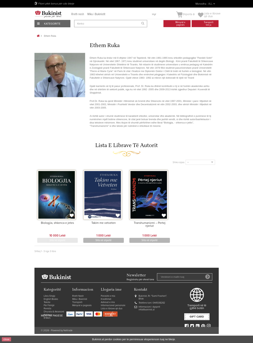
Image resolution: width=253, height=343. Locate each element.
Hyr (154, 14)
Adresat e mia (108, 302)
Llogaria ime (111, 290)
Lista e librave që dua (111, 308)
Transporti (77, 302)
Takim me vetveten (103, 222)
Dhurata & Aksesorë (54, 312)
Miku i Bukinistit (96, 14)
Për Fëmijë (49, 305)
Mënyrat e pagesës (82, 305)
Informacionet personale (113, 305)
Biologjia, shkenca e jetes (57, 222)
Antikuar (48, 315)
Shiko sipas (178, 162)
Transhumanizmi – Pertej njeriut (149, 224)
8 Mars (47, 318)
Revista (47, 308)
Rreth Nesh (78, 296)
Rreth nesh (77, 14)
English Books (51, 299)
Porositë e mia (108, 296)
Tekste (47, 302)
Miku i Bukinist (79, 299)
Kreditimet (106, 299)
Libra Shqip (49, 296)
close (7, 339)
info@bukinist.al (147, 309)
